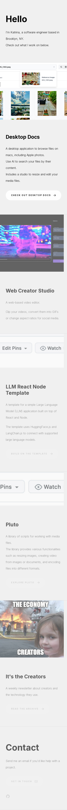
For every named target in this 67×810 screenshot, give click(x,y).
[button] (33, 195)
